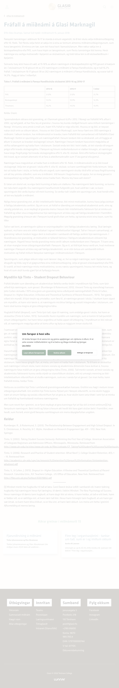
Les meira (26, 345)
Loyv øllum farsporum (34, 352)
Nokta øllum (59, 352)
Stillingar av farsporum (85, 352)
